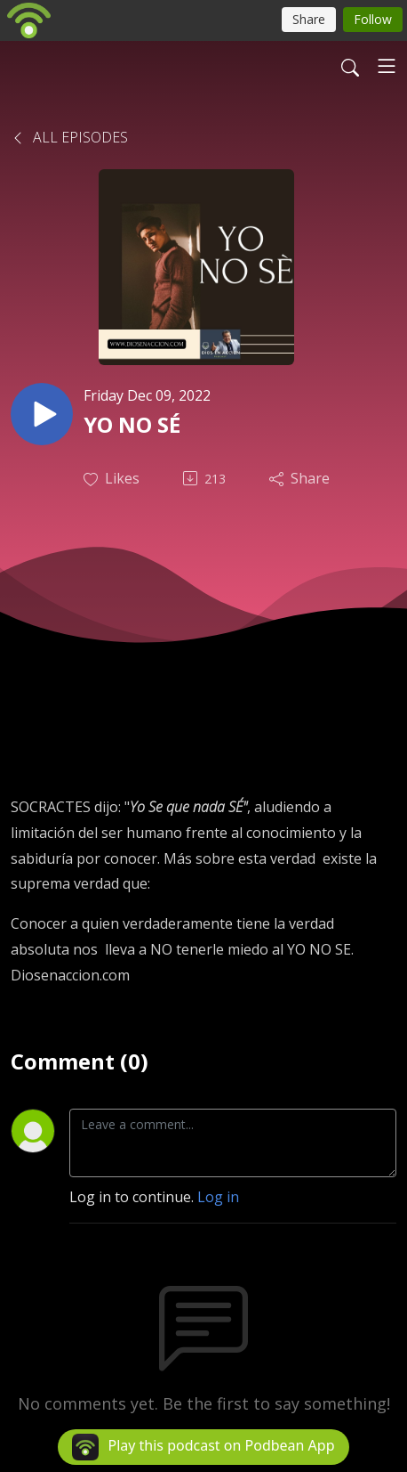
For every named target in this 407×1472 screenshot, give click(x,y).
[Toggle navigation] (386, 66)
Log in (218, 1197)
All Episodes (69, 137)
